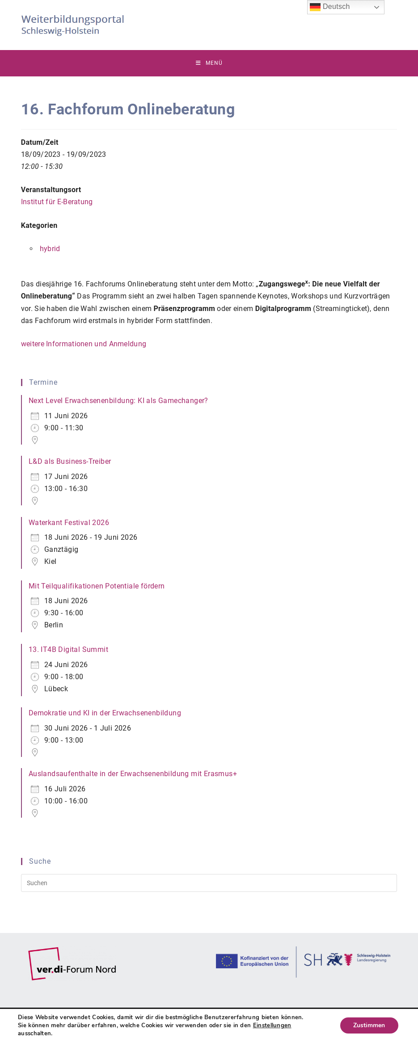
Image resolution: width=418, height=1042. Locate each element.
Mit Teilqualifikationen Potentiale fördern (97, 586)
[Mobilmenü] (209, 63)
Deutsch (330, 7)
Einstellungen (272, 1025)
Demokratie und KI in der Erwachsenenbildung (105, 713)
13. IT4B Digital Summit (68, 650)
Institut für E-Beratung (57, 202)
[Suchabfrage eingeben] (209, 883)
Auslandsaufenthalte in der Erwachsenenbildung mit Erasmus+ (133, 774)
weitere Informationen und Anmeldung (84, 344)
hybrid (50, 249)
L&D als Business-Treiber (70, 462)
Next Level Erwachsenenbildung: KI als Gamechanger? (118, 401)
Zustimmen (369, 1025)
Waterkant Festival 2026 (69, 522)
